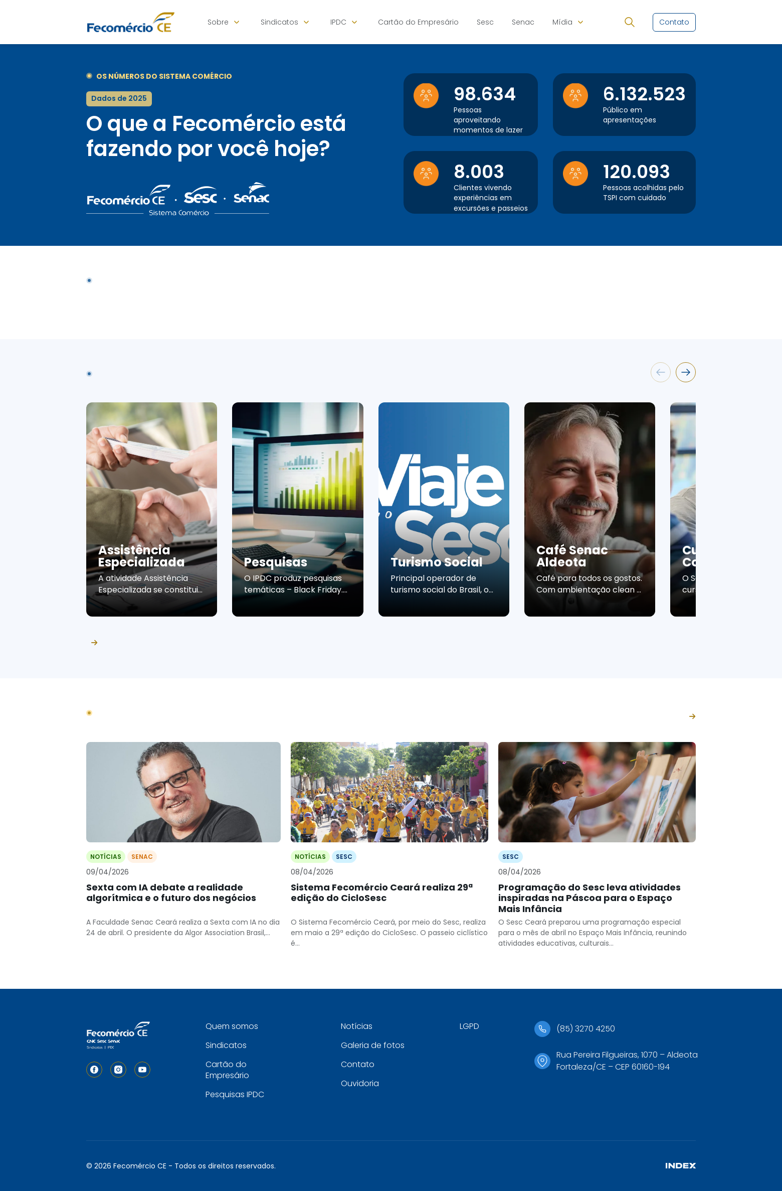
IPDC (338, 22)
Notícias (356, 1026)
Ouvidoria (360, 1083)
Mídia (562, 22)
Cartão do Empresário (418, 22)
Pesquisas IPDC (235, 1094)
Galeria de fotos (373, 1045)
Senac (523, 22)
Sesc (485, 22)
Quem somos (232, 1026)
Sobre (218, 22)
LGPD (469, 1026)
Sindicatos (279, 22)
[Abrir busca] (630, 22)
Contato (357, 1064)
